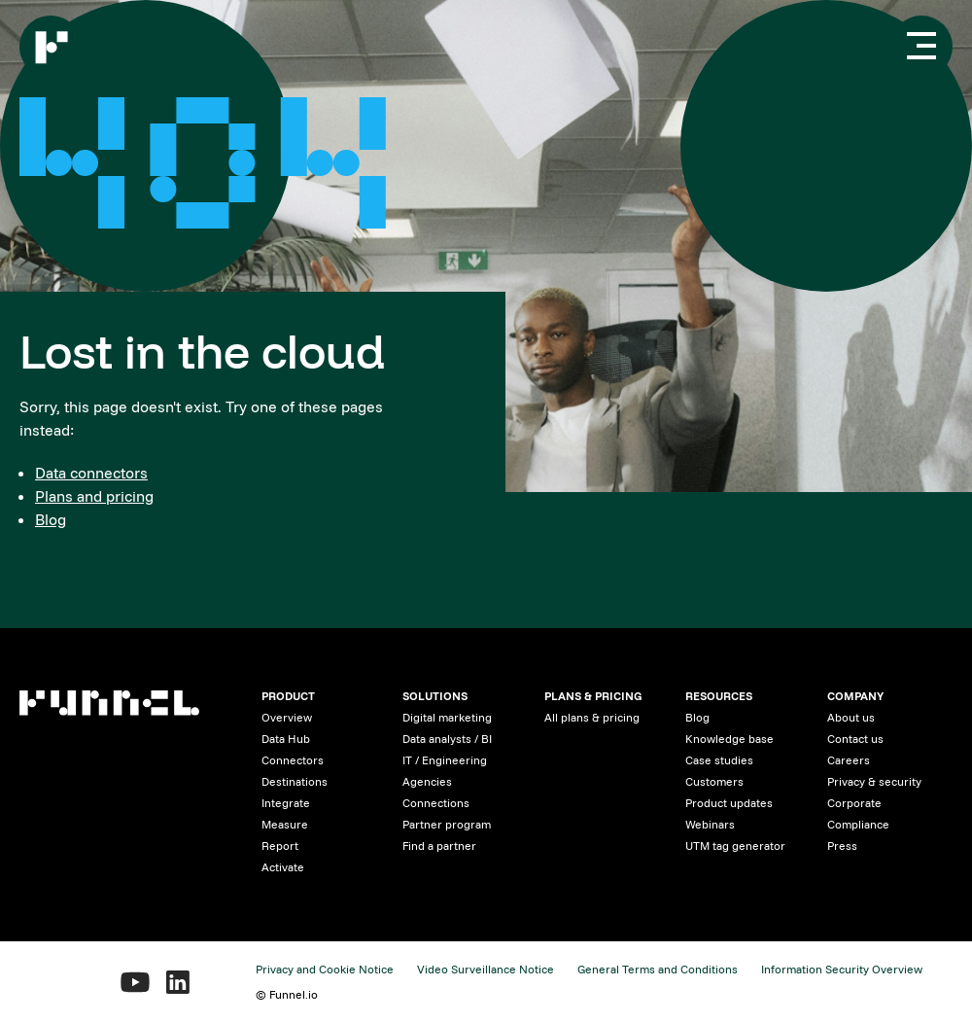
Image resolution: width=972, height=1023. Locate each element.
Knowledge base (729, 738)
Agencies (427, 781)
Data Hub (285, 738)
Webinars (710, 824)
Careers (848, 760)
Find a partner (439, 845)
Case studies (719, 760)
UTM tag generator (735, 845)
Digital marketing (447, 717)
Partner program (446, 824)
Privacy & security (874, 781)
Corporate (854, 802)
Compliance (858, 824)
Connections (435, 802)
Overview (286, 717)
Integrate (285, 802)
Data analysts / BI (447, 738)
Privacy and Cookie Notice (325, 969)
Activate (282, 867)
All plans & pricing (592, 717)
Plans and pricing (94, 496)
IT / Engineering (444, 760)
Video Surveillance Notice (485, 969)
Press (842, 845)
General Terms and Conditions (657, 969)
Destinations (294, 781)
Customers (714, 781)
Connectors (292, 760)
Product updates (729, 802)
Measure (284, 824)
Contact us (855, 738)
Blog (50, 519)
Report (279, 845)
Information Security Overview (841, 969)
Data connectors (91, 472)
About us (851, 717)
